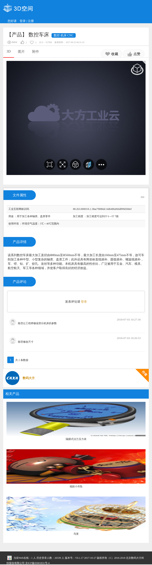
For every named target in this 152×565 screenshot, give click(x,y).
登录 (23, 21)
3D (8, 51)
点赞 (133, 54)
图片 (21, 51)
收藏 (111, 54)
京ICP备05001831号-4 (37, 563)
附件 (35, 51)
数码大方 (29, 378)
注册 (31, 21)
